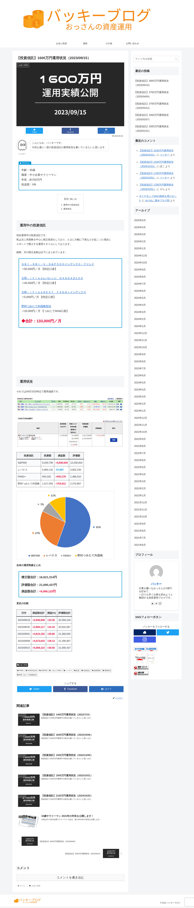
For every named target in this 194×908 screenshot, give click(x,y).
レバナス (68, 671)
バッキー (164, 155)
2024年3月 (140, 312)
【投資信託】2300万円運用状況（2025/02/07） (151, 117)
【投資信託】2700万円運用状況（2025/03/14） (151, 105)
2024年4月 (140, 305)
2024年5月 (140, 298)
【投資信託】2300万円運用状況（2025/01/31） (151, 128)
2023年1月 (140, 410)
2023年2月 (140, 403)
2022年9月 (140, 439)
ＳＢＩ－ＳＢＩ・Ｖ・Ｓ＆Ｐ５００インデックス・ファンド (57, 264)
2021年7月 (140, 537)
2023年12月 (140, 333)
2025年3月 (140, 234)
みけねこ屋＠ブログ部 (157, 200)
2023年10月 (140, 347)
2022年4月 (140, 474)
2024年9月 (140, 269)
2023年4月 (140, 389)
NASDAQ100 (31, 671)
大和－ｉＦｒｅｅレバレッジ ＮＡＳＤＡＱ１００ (52, 278)
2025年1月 (140, 248)
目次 (66, 199)
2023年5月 (140, 382)
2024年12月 (140, 255)
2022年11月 (140, 425)
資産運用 (96, 671)
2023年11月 (140, 340)
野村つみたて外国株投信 (36, 306)
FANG (20, 671)
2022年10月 (140, 432)
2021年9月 (140, 523)
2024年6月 (140, 291)
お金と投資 (22, 666)
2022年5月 (140, 467)
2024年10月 (140, 262)
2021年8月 (140, 530)
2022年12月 (140, 418)
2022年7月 (140, 453)
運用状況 (67, 209)
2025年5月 (140, 220)
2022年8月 (140, 446)
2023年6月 (140, 375)
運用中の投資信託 (71, 205)
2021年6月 (140, 545)
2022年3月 (140, 481)
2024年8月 (140, 276)
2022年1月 (140, 495)
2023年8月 (140, 361)
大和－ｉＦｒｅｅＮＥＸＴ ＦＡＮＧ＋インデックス (53, 292)
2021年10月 (140, 516)
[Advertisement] (70, 351)
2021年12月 (140, 502)
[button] (176, 58)
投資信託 (86, 671)
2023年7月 (140, 368)
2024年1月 (140, 326)
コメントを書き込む (70, 879)
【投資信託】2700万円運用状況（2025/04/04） (151, 94)
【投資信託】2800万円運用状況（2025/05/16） (151, 82)
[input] (156, 59)
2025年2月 (140, 241)
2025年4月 (140, 227)
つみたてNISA (55, 671)
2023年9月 (140, 354)
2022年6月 (140, 460)
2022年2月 (140, 488)
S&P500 (43, 671)
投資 (76, 671)
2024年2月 (140, 319)
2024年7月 (140, 283)
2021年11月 (140, 509)
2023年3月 (140, 396)
